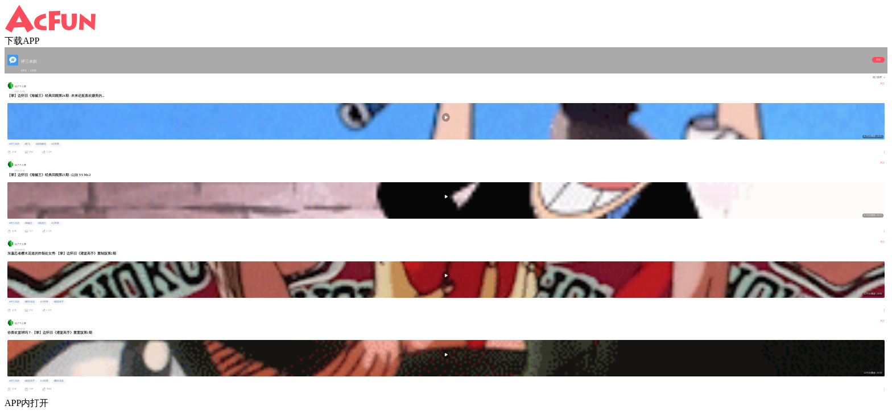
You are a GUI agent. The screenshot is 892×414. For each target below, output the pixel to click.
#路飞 (27, 144)
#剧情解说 (41, 144)
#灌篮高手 (58, 302)
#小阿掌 (55, 144)
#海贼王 (28, 223)
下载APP (22, 41)
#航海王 (42, 223)
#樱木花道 (29, 302)
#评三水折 (14, 144)
